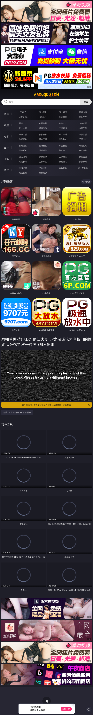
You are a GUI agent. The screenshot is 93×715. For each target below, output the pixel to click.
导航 (6, 169)
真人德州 (43, 112)
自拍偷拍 (43, 123)
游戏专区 (83, 112)
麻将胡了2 (23, 117)
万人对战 (63, 112)
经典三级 (43, 139)
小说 (6, 158)
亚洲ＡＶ (23, 123)
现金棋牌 (63, 117)
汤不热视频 (83, 168)
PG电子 (23, 112)
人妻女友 (63, 156)
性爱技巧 (83, 161)
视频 (6, 125)
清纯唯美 (43, 150)
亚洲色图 (43, 145)
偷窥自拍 (23, 145)
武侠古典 (83, 156)
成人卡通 (63, 134)
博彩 (6, 114)
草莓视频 (63, 168)
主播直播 (63, 128)
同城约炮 (23, 168)
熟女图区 (63, 150)
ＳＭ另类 (83, 128)
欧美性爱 (83, 134)
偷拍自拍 (43, 134)
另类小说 (43, 161)
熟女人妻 (23, 128)
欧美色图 (63, 145)
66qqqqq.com (46, 95)
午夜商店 (43, 168)
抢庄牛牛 (83, 117)
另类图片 (83, 150)
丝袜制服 (43, 128)
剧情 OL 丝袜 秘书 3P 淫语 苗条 (17, 412)
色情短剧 (43, 172)
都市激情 (23, 156)
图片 (6, 147)
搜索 (86, 101)
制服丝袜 (23, 139)
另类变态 (83, 139)
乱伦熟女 (63, 139)
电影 (6, 136)
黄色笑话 (63, 161)
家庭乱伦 (43, 156)
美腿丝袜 (23, 150)
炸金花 (43, 117)
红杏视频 (23, 172)
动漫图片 (83, 145)
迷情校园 (23, 161)
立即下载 (66, 708)
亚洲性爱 (23, 134)
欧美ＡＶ (63, 123)
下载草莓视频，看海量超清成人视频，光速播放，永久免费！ (55, 404)
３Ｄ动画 (83, 123)
